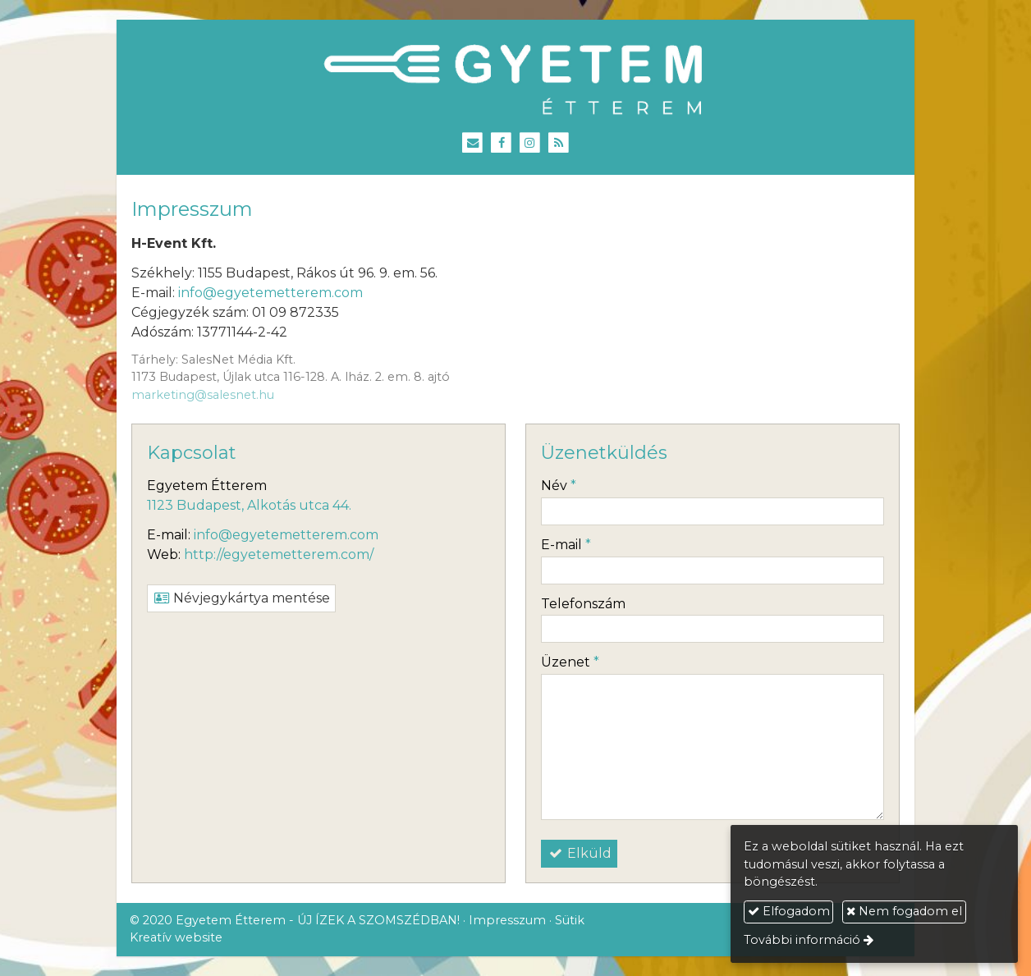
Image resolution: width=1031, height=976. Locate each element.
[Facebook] (501, 143)
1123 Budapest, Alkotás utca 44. (249, 505)
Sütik (569, 920)
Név (558, 485)
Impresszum (507, 920)
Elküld (579, 853)
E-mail (566, 544)
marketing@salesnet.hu (202, 394)
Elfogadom (789, 911)
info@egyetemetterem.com (270, 292)
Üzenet (570, 662)
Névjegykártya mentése (241, 598)
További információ (802, 939)
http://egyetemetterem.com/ (278, 554)
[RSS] (558, 143)
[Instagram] (530, 143)
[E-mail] (472, 143)
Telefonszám (583, 604)
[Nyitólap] (515, 80)
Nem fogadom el (904, 911)
